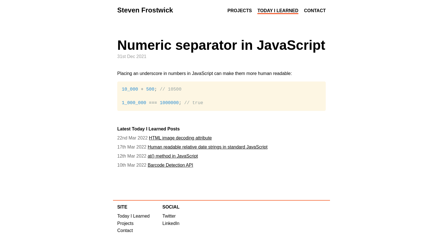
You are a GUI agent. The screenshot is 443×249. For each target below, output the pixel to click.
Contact (315, 10)
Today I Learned (277, 10)
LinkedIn (171, 223)
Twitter (169, 216)
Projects (239, 10)
